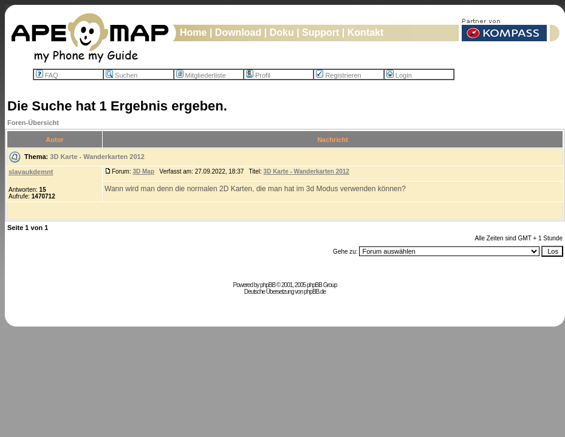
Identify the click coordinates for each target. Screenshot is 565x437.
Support (320, 32)
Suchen (121, 75)
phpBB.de (315, 291)
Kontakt (366, 32)
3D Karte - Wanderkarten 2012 (97, 156)
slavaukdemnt (31, 171)
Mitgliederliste (201, 75)
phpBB (267, 285)
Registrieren (338, 75)
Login (399, 75)
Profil (258, 75)
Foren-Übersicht (33, 122)
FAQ (47, 75)
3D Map (143, 171)
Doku (282, 32)
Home (193, 32)
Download (238, 32)
